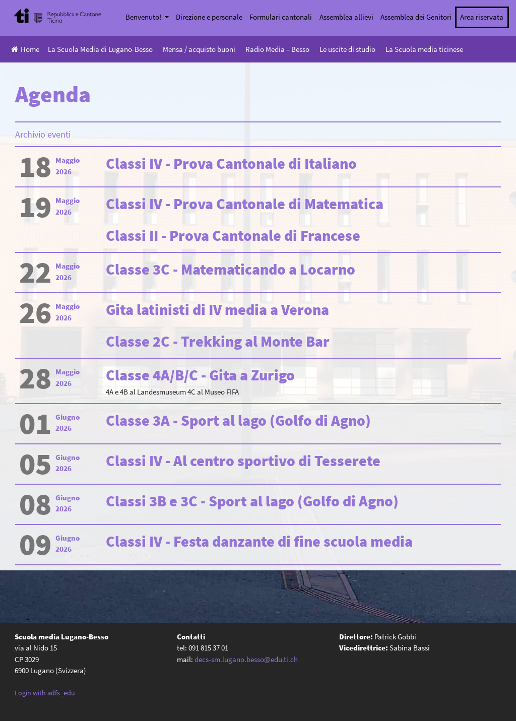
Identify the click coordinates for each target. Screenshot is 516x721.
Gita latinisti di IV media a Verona (217, 309)
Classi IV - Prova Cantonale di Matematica (244, 203)
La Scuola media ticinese (424, 49)
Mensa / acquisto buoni (199, 49)
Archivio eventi (43, 134)
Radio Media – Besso (277, 49)
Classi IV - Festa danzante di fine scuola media (259, 541)
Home (25, 49)
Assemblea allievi (346, 17)
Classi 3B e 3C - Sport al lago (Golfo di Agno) (252, 500)
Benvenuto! (144, 17)
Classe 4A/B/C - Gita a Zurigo (200, 374)
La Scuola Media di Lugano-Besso (100, 49)
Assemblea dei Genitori (416, 17)
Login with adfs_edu (45, 692)
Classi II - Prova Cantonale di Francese (233, 235)
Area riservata (481, 17)
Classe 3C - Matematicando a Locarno (230, 269)
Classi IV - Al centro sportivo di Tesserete (243, 460)
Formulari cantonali (280, 17)
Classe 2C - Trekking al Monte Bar (218, 341)
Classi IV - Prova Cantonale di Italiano (231, 163)
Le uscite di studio (347, 49)
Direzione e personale (209, 17)
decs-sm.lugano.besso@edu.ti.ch (246, 659)
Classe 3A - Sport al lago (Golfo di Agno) (238, 420)
